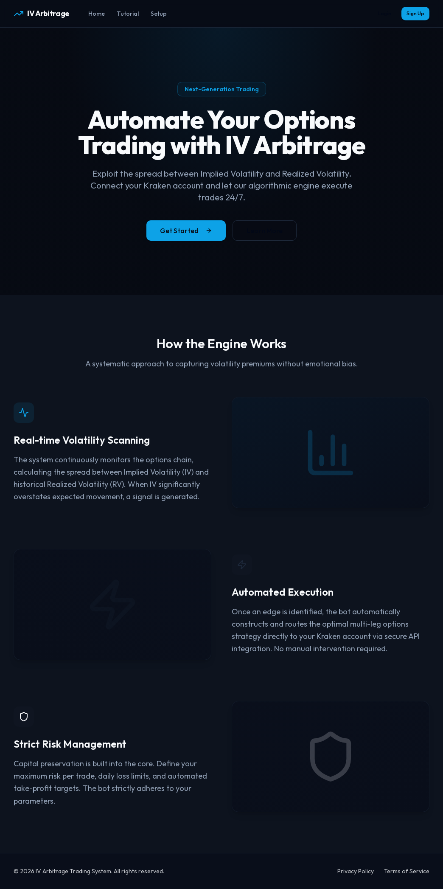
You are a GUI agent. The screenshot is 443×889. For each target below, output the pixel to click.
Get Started (186, 230)
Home (96, 13)
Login (384, 13)
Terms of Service (406, 871)
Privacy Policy (355, 871)
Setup (159, 13)
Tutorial (128, 13)
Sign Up (415, 13)
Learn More (265, 230)
